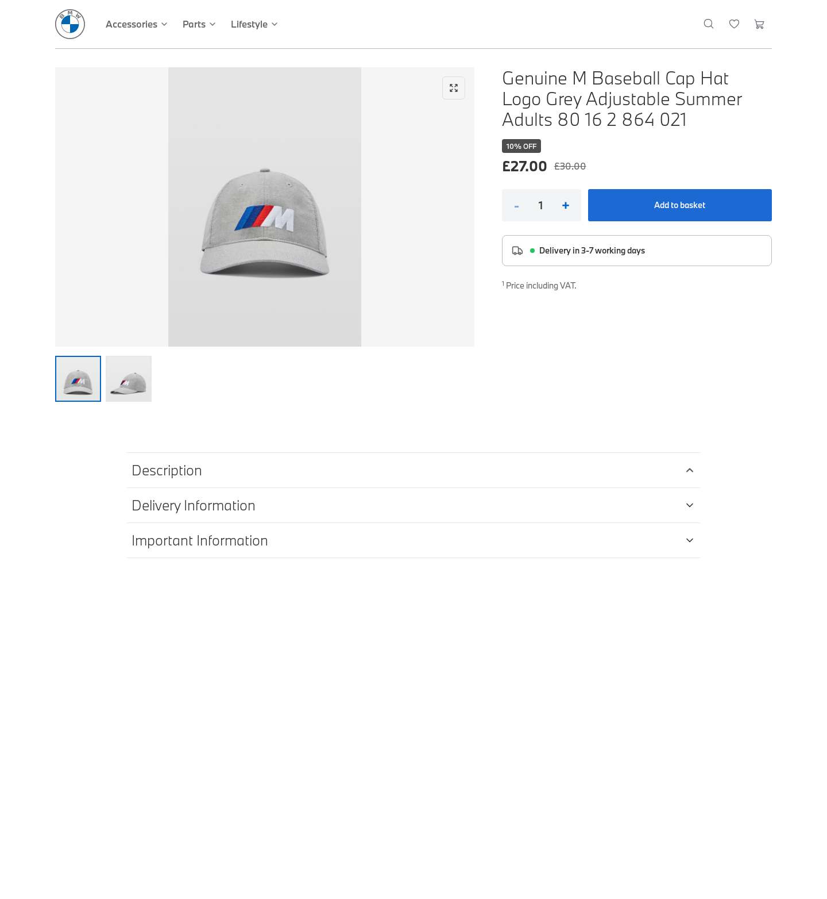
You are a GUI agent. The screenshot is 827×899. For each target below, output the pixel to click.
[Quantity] (541, 205)
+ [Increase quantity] (566, 205)
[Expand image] (264, 207)
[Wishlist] (734, 24)
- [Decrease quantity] (516, 205)
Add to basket (679, 204)
